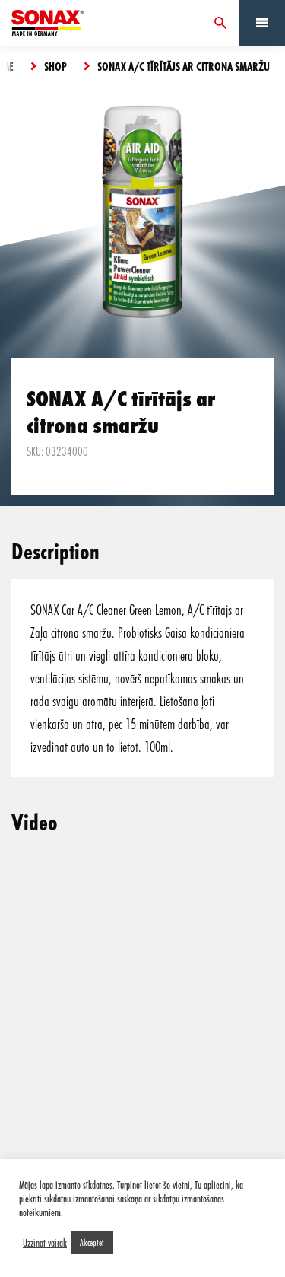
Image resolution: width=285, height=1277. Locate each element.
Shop (55, 66)
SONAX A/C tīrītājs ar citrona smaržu (183, 66)
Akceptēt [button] (92, 1242)
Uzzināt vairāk (45, 1243)
